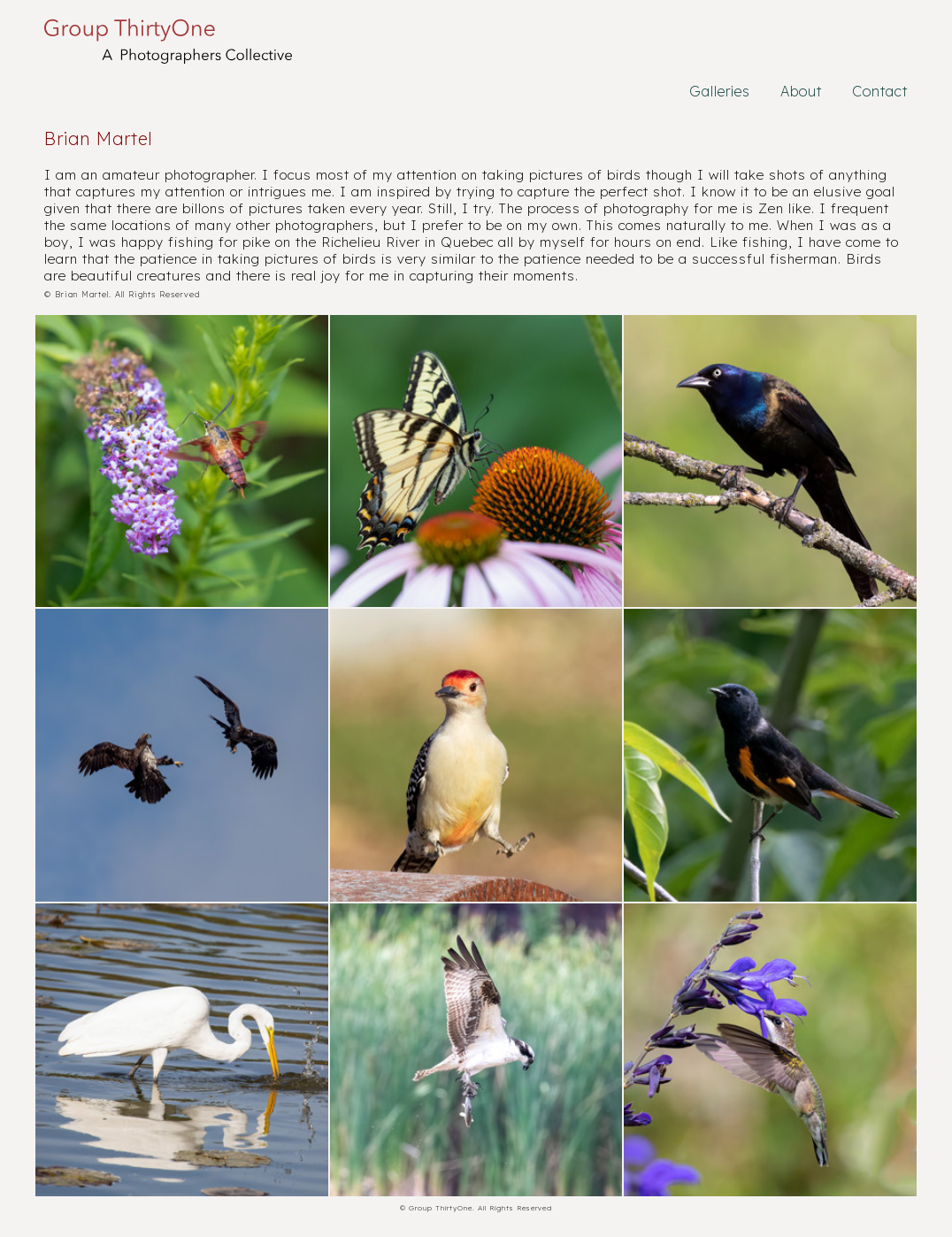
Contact (880, 91)
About (801, 91)
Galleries (719, 91)
